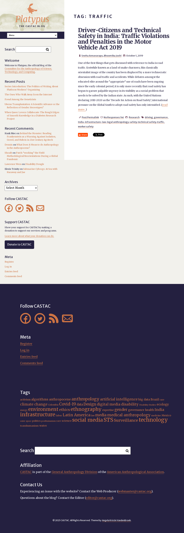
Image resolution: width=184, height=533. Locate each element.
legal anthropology (117, 121)
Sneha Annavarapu (92, 55)
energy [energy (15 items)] (23, 410)
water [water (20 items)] (43, 425)
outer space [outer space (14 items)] (25, 421)
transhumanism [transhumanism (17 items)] (29, 425)
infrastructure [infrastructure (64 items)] (37, 414)
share (84, 134)
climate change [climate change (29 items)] (33, 404)
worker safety (85, 126)
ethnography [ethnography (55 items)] (86, 409)
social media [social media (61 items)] (87, 420)
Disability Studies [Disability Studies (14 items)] (147, 405)
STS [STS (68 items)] (108, 419)
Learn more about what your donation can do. (29, 236)
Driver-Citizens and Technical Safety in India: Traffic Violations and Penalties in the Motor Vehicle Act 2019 (123, 39)
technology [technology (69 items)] (153, 419)
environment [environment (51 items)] (43, 409)
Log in (8, 266)
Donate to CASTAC (19, 244)
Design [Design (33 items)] (90, 404)
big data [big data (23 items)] (144, 399)
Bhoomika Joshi (112, 55)
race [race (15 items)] (58, 421)
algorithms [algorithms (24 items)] (39, 399)
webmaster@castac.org (134, 491)
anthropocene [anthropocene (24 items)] (60, 399)
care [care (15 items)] (162, 399)
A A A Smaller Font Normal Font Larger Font (32, 35)
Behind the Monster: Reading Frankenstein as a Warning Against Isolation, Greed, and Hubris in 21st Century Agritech (31, 136)
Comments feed (13, 276)
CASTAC (26, 472)
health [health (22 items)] (149, 410)
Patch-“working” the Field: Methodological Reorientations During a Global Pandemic (32, 156)
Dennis (9, 144)
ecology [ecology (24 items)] (163, 404)
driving (149, 117)
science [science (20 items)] (67, 420)
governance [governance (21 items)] (136, 410)
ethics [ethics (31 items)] (64, 409)
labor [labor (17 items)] (59, 415)
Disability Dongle (34, 164)
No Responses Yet (114, 117)
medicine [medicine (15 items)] (156, 415)
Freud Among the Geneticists (20, 99)
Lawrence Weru (13, 164)
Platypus (32, 19)
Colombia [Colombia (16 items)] (53, 404)
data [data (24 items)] (80, 404)
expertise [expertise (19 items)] (108, 410)
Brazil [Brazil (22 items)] (155, 399)
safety (133, 121)
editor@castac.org (99, 498)
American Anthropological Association (135, 472)
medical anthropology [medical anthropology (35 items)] (129, 415)
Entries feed (11, 271)
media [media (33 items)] (101, 415)
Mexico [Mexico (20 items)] (166, 415)
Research (134, 117)
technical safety (147, 121)
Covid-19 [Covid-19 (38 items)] (67, 404)
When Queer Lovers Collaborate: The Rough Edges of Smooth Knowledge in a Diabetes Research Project (32, 115)
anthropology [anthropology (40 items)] (85, 399)
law (104, 121)
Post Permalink (90, 117)
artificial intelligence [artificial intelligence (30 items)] (119, 399)
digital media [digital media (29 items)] (108, 404)
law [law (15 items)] (93, 415)
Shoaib (8, 152)
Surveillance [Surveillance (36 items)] (126, 420)
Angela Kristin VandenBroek (116, 520)
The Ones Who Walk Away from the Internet (28, 94)
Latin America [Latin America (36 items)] (76, 415)
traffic (160, 121)
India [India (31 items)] (159, 409)
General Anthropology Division (74, 472)
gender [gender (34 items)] (120, 409)
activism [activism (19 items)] (25, 399)
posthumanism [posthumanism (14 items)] (48, 421)
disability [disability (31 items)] (130, 404)
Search (10, 49)
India (81, 121)
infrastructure (93, 121)
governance (161, 117)
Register (9, 261)
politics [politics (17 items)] (36, 420)
